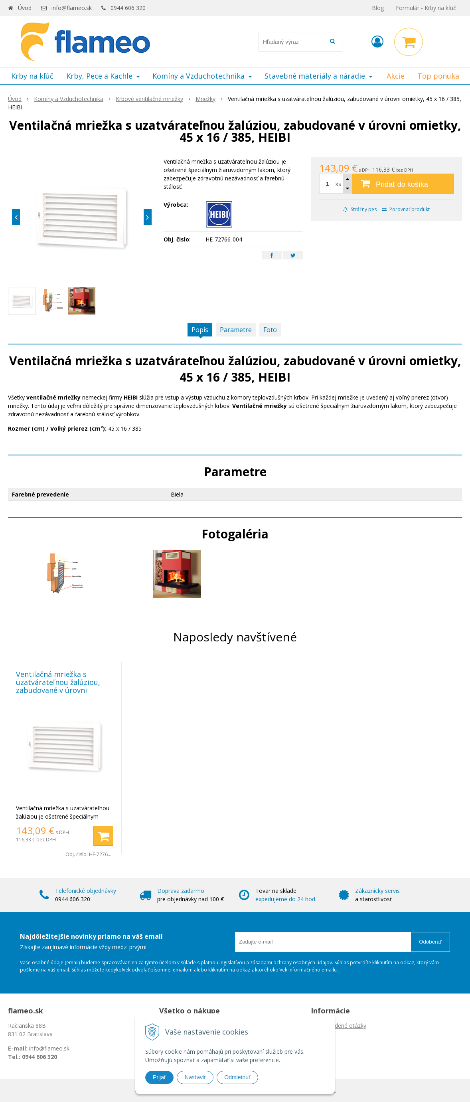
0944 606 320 (128, 8)
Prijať (159, 1077)
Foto (270, 329)
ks (338, 184)
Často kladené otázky (338, 1025)
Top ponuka (438, 76)
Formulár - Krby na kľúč (426, 8)
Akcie (396, 76)
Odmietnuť (237, 1077)
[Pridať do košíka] (386, 184)
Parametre (236, 329)
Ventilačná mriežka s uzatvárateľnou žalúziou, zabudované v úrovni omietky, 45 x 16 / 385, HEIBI (64, 686)
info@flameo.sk (71, 8)
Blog (378, 8)
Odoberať (430, 942)
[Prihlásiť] (377, 41)
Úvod (25, 8)
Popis (200, 329)
